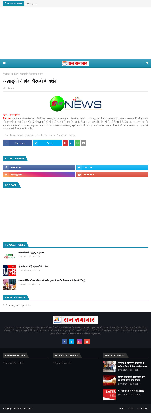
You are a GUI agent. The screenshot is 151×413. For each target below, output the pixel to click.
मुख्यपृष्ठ (6, 73)
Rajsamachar (26, 408)
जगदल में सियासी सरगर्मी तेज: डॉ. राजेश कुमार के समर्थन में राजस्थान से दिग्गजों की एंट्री (51, 280)
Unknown (10, 88)
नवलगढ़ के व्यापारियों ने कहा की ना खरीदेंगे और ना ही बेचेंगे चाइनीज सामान (132, 364)
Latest (52, 135)
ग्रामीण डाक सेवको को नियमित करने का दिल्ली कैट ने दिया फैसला (131, 378)
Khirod (44, 135)
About (131, 408)
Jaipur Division (17, 135)
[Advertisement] (76, 33)
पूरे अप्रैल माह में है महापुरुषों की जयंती (33, 266)
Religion (14, 73)
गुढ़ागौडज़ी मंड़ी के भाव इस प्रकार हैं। (131, 390)
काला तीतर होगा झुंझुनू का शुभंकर (31, 252)
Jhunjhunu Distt (32, 135)
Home (122, 408)
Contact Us (142, 408)
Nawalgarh (62, 135)
